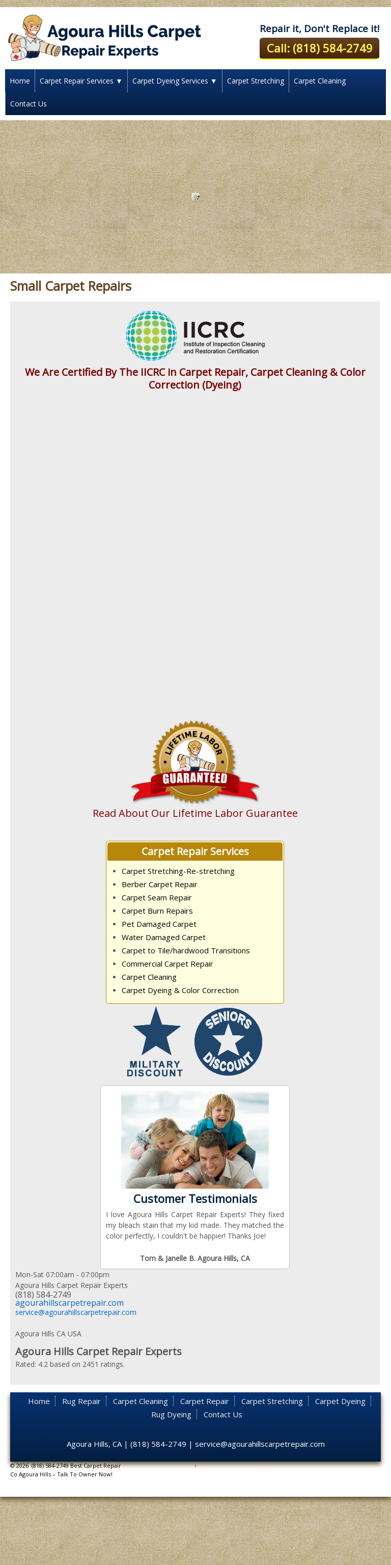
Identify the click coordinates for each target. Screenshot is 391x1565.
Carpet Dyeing (340, 1401)
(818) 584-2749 (158, 1444)
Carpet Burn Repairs (157, 910)
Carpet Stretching (255, 81)
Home (20, 81)
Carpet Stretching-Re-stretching (178, 871)
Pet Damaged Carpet (159, 924)
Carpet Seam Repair (157, 897)
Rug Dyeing (171, 1414)
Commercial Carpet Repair (167, 963)
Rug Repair (81, 1401)
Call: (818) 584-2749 (320, 48)
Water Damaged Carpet (164, 937)
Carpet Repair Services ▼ (81, 81)
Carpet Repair (204, 1401)
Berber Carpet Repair (160, 884)
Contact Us (28, 103)
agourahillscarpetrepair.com (69, 1302)
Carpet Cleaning (320, 81)
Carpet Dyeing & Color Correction (180, 990)
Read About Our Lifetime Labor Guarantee (195, 813)
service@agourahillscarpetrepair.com (75, 1312)
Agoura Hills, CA (94, 1444)
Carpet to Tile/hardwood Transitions (186, 950)
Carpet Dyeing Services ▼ (174, 81)
